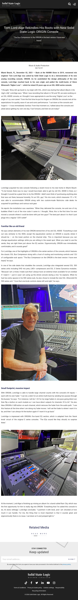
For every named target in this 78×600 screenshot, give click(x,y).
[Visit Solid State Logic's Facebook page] (31, 583)
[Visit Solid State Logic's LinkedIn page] (42, 583)
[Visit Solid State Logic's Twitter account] (37, 583)
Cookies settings (48, 587)
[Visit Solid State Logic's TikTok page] (26, 583)
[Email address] (34, 559)
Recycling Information (39, 591)
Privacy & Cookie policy (34, 587)
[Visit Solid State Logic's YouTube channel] (48, 583)
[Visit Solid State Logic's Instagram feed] (54, 583)
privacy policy (66, 564)
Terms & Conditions (20, 587)
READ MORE (39, 533)
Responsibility (59, 587)
